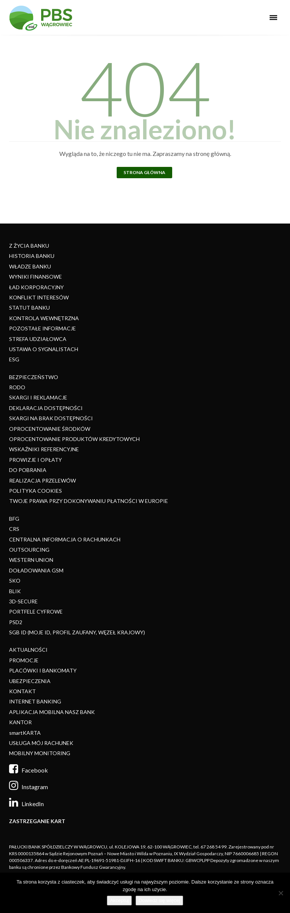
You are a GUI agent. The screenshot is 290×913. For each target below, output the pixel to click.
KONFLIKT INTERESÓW (39, 297)
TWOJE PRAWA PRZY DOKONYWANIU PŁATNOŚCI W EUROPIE (88, 501)
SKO (14, 580)
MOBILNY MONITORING (39, 753)
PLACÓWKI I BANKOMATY (43, 670)
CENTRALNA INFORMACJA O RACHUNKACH (64, 539)
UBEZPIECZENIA (30, 681)
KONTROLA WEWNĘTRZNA (44, 318)
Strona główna (144, 172)
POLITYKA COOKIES (35, 490)
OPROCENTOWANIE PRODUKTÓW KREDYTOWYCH (74, 439)
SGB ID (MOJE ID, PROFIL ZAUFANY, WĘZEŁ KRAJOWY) (77, 632)
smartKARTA (25, 732)
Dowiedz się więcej (159, 900)
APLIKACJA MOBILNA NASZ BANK (52, 712)
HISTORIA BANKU (31, 256)
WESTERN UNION (31, 560)
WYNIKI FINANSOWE (35, 276)
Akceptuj (119, 900)
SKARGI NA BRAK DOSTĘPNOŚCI (51, 418)
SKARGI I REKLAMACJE (38, 397)
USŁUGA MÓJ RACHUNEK (41, 743)
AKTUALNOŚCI (28, 649)
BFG (14, 518)
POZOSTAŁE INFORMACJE (42, 328)
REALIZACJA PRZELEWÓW (42, 480)
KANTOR (20, 722)
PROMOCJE (24, 660)
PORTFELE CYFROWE (36, 611)
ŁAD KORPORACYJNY (36, 287)
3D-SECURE (23, 601)
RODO (17, 387)
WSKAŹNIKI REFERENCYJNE (44, 449)
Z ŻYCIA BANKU (29, 245)
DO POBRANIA (27, 470)
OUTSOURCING (29, 549)
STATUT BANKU (29, 307)
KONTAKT (22, 691)
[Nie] (280, 893)
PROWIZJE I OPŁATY (35, 459)
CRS (14, 529)
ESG (14, 359)
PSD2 (15, 622)
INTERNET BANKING (35, 701)
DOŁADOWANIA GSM (36, 570)
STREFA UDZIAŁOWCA (37, 339)
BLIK (15, 591)
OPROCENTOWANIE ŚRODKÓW (49, 429)
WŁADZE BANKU (30, 266)
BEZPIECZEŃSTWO (33, 377)
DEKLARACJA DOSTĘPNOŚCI (46, 408)
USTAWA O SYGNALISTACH (43, 349)
